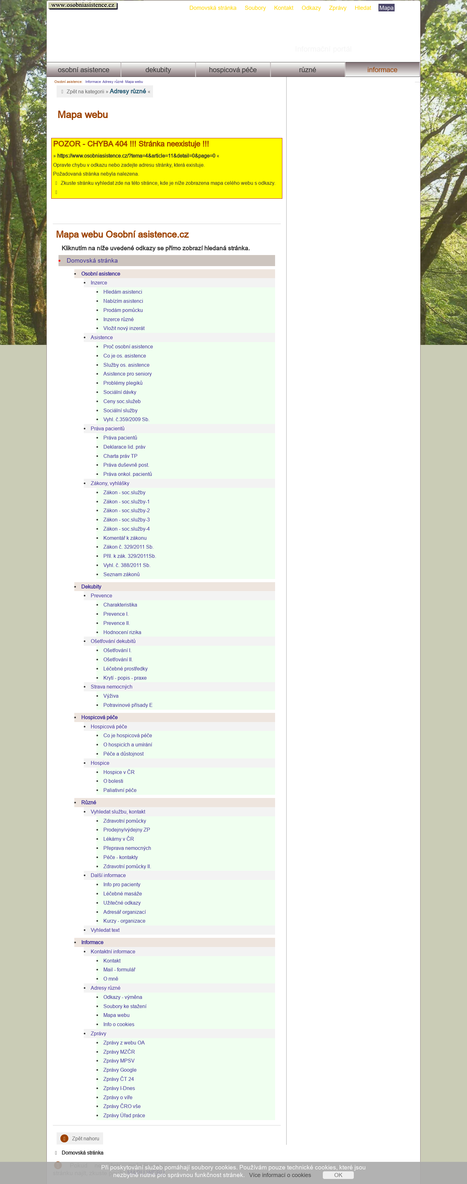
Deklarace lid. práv (122, 437)
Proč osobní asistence (126, 337)
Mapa (384, 7)
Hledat (360, 7)
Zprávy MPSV (116, 1051)
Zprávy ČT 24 (116, 1070)
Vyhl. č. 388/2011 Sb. (124, 556)
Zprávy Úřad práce (122, 1106)
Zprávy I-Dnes (116, 1079)
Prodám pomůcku (120, 301)
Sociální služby (118, 401)
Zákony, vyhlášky (107, 474)
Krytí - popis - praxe (122, 668)
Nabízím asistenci (121, 292)
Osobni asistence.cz (81, 6)
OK (338, 1175)
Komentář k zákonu (122, 529)
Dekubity (157, 70)
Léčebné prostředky (123, 659)
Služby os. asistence (124, 355)
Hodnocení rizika (120, 623)
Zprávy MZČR (116, 1042)
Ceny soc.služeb (119, 392)
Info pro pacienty (119, 875)
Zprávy (335, 7)
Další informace (105, 866)
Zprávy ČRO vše (119, 1097)
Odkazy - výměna (120, 988)
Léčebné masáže (120, 884)
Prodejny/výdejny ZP (124, 820)
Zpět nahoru (77, 1129)
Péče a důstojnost (121, 744)
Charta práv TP (118, 447)
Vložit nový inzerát (121, 319)
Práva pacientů (105, 419)
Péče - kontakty (118, 848)
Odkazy (308, 7)
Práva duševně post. (124, 455)
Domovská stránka (210, 7)
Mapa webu (131, 81)
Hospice (97, 754)
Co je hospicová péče (125, 726)
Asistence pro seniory (125, 364)
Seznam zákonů (119, 565)
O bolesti (111, 772)
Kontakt (281, 7)
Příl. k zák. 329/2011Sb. (127, 547)
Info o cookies (116, 1015)
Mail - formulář (117, 960)
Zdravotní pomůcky (122, 811)
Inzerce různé (116, 310)
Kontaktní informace (110, 942)
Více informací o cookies (280, 1175)
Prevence (99, 586)
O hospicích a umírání (125, 735)
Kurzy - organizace (122, 911)
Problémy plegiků (120, 374)
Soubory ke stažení (122, 997)
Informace (385, 70)
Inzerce (96, 273)
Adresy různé (110, 81)
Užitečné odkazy (119, 893)
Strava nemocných (109, 678)
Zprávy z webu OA (121, 1033)
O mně (108, 969)
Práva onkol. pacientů (125, 465)
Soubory (252, 7)
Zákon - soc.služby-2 (124, 501)
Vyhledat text (102, 921)
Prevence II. (114, 614)
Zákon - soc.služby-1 (124, 492)
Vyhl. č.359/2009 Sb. (124, 410)
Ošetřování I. (115, 641)
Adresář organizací (122, 903)
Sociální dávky (117, 383)
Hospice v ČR (116, 763)
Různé (308, 70)
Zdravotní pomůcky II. (125, 857)
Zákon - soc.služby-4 (124, 519)
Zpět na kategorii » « (102, 91)
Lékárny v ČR (116, 829)
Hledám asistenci (120, 282)
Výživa (108, 686)
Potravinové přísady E (125, 696)
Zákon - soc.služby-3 (124, 510)
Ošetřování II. (115, 650)
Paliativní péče (117, 781)
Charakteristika (118, 595)
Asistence (99, 328)
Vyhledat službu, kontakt (115, 802)
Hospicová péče (233, 70)
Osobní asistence (81, 70)
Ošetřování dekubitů (110, 632)
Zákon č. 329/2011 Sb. (126, 538)
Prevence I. (113, 605)
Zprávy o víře (115, 1088)
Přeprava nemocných (125, 839)
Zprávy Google (117, 1060)
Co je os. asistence (122, 346)
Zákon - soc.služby (122, 483)
